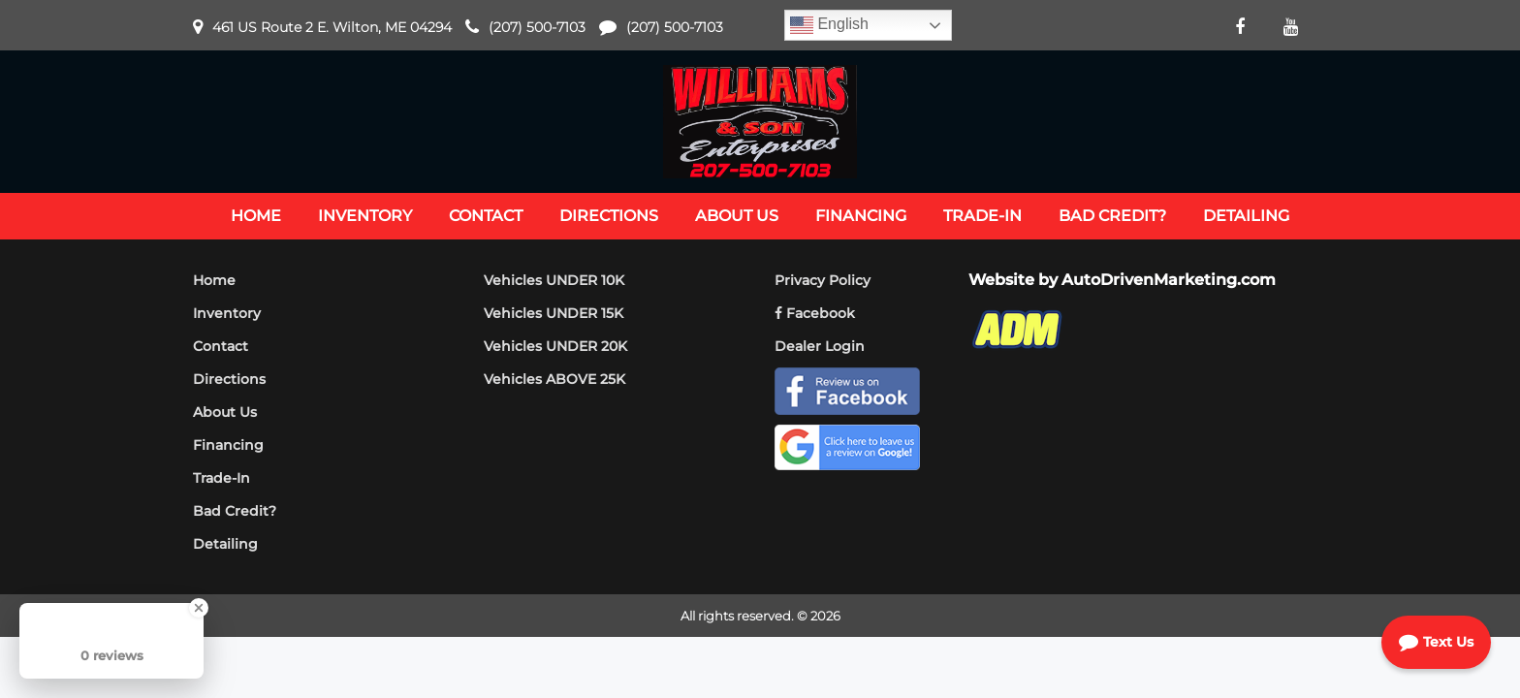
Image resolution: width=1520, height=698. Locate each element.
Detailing (225, 544)
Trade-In (221, 478)
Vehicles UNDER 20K (555, 346)
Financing (228, 445)
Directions (229, 379)
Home (214, 280)
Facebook (815, 313)
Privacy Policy (823, 280)
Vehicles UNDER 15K (553, 313)
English (829, 25)
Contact (220, 346)
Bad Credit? (234, 511)
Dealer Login (820, 346)
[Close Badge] (198, 608)
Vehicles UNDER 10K (554, 280)
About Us (225, 412)
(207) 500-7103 (537, 27)
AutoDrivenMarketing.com (1168, 279)
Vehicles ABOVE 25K (554, 379)
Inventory (227, 313)
